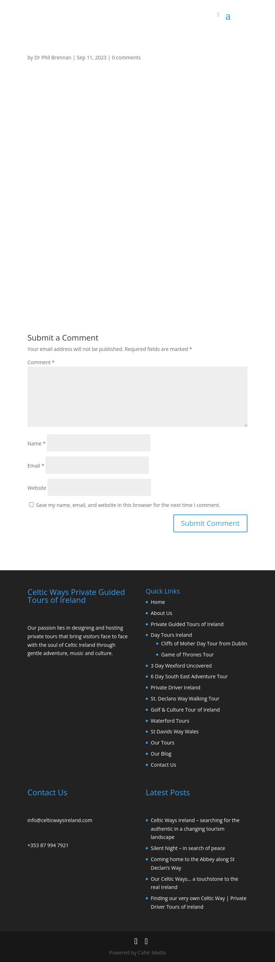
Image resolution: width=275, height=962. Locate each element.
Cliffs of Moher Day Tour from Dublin (204, 643)
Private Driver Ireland (176, 687)
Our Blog (161, 753)
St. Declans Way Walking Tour (185, 698)
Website (37, 487)
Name (37, 443)
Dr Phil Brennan (52, 57)
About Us (161, 613)
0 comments (126, 57)
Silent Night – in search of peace (188, 848)
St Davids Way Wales (175, 731)
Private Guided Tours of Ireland (187, 624)
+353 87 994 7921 (48, 845)
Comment (41, 362)
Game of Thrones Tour (187, 654)
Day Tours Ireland (171, 634)
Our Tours (162, 742)
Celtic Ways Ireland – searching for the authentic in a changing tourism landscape (195, 829)
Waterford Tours (170, 720)
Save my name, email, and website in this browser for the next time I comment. (128, 505)
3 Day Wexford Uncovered (181, 665)
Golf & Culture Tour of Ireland (185, 709)
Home (158, 602)
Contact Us (163, 764)
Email (36, 465)
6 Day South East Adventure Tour (189, 676)
